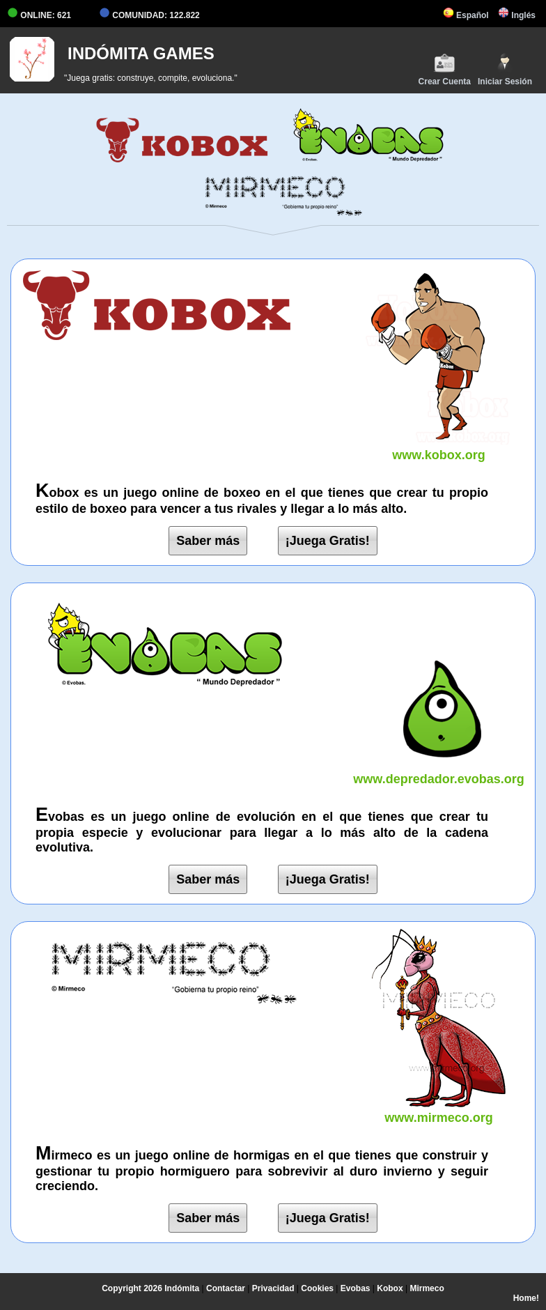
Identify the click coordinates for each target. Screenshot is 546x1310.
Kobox (390, 1288)
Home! (526, 1298)
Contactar (225, 1288)
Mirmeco (427, 1288)
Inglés (517, 15)
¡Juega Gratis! (328, 541)
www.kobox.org (439, 447)
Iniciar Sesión (505, 69)
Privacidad (273, 1288)
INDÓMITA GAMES (141, 53)
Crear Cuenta (445, 69)
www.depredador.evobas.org (439, 771)
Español (466, 15)
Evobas (355, 1288)
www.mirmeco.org (439, 1110)
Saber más (208, 541)
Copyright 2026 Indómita (150, 1288)
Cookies (317, 1288)
